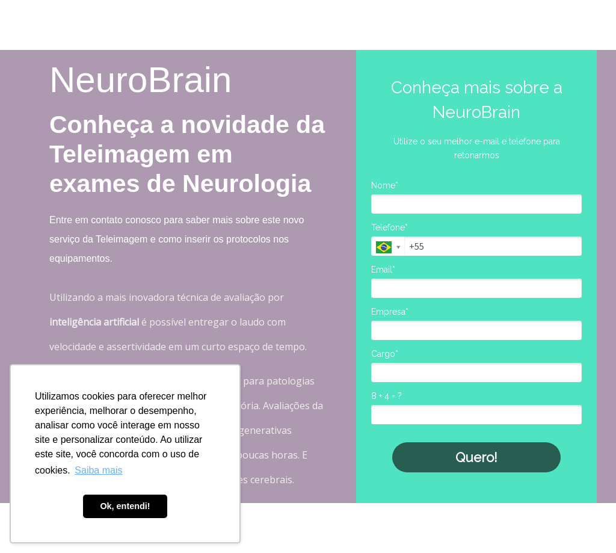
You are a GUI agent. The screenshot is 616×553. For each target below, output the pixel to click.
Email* (383, 269)
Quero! (476, 457)
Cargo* (384, 354)
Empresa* (389, 312)
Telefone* (389, 227)
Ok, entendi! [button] (125, 506)
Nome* (384, 185)
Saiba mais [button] (98, 470)
